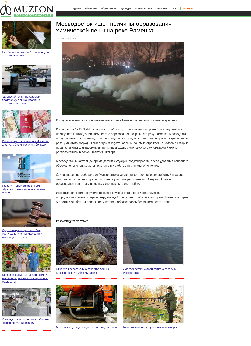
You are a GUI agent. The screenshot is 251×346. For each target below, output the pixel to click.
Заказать (188, 8)
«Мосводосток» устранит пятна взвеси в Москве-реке (149, 270)
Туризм (77, 8)
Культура (126, 8)
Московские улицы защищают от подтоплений (86, 327)
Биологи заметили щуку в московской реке (151, 327)
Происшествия (143, 8)
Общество (91, 8)
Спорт (175, 8)
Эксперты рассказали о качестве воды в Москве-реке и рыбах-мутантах (82, 270)
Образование (108, 8)
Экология (161, 8)
